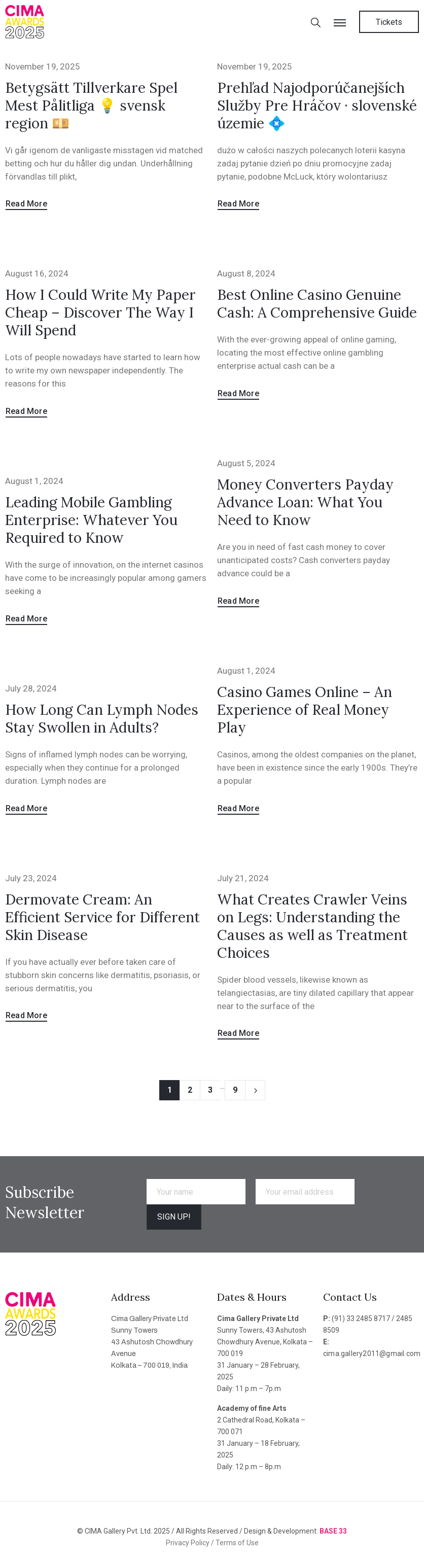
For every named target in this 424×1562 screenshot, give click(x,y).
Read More (26, 204)
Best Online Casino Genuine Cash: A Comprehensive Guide (317, 304)
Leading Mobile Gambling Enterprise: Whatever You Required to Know (91, 520)
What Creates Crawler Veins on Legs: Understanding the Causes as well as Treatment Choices (312, 926)
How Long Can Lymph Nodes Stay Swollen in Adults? (101, 719)
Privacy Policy (188, 1543)
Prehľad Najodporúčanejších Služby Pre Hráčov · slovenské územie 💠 (317, 105)
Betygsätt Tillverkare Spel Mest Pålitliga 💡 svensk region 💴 (91, 105)
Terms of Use (237, 1543)
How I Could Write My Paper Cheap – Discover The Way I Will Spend (100, 312)
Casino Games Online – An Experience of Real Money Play (304, 710)
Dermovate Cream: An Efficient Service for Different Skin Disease (102, 917)
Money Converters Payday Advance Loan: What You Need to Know (305, 502)
